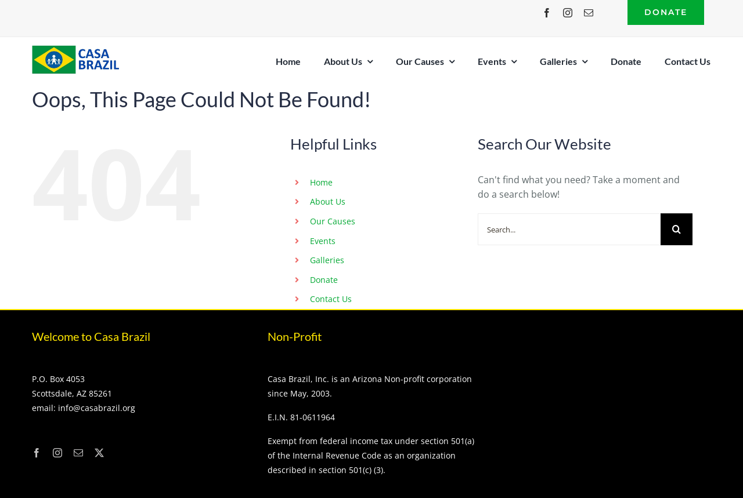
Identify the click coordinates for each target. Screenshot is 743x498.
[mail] (588, 12)
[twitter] (99, 452)
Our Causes (332, 221)
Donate (324, 279)
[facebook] (546, 12)
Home (321, 182)
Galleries (327, 260)
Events (323, 240)
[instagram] (567, 12)
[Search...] (569, 229)
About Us (327, 201)
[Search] (676, 229)
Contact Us (331, 298)
